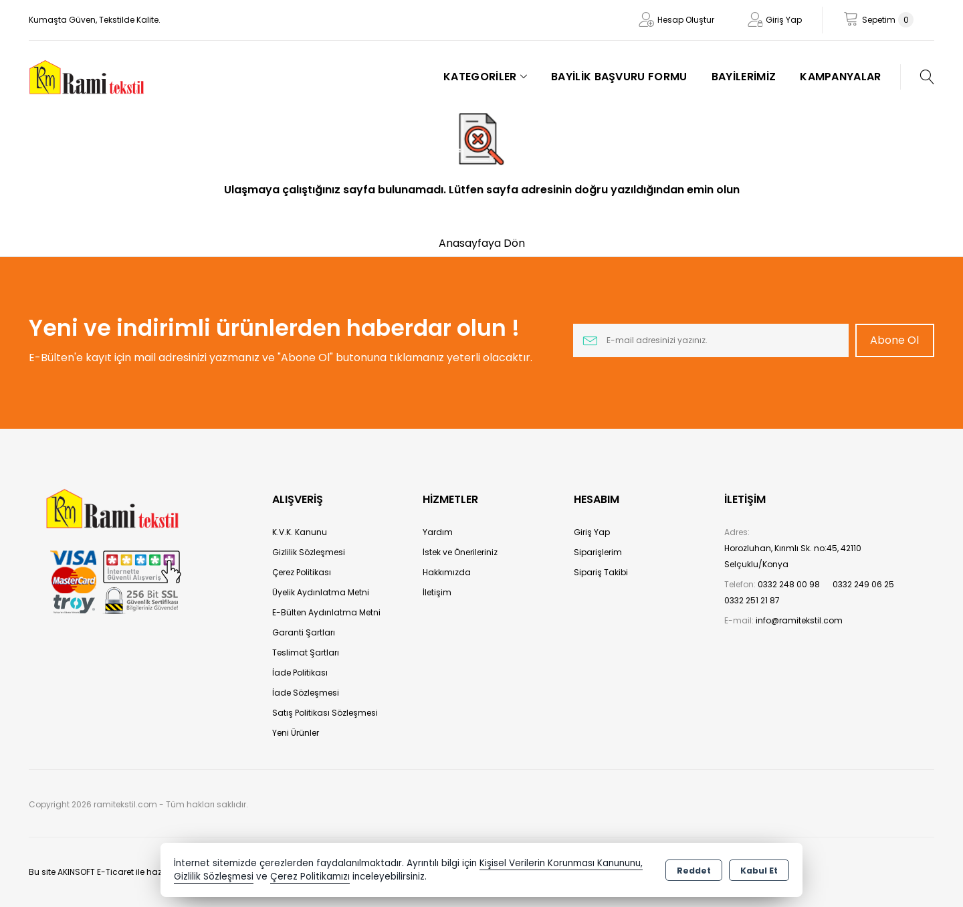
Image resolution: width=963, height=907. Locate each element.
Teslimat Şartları (305, 652)
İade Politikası (300, 672)
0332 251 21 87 (752, 600)
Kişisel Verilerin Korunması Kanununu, (561, 863)
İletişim (437, 592)
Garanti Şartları (303, 632)
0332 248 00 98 (789, 584)
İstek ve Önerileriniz (460, 552)
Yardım (438, 532)
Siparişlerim (598, 552)
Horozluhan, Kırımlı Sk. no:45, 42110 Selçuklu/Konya (792, 556)
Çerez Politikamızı (310, 876)
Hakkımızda (447, 572)
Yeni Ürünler (295, 732)
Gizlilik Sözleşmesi (308, 552)
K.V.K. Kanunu (299, 532)
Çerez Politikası (301, 572)
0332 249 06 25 (863, 584)
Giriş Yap (784, 19)
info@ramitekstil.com (799, 620)
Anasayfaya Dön (482, 243)
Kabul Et (759, 870)
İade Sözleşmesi (305, 692)
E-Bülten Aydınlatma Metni (326, 612)
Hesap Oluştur (685, 19)
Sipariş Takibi (601, 572)
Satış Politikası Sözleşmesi (325, 712)
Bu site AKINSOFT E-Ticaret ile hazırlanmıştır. (117, 872)
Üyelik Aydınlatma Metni (320, 592)
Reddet (694, 870)
